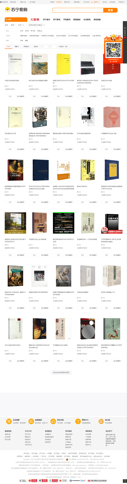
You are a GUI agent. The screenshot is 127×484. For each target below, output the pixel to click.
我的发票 (68, 447)
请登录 (52, 2)
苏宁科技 (26, 453)
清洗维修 (97, 20)
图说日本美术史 (82, 186)
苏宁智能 (91, 453)
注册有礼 (59, 2)
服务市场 (88, 442)
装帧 (7, 40)
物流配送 (48, 431)
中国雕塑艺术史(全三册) (108, 133)
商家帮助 (88, 439)
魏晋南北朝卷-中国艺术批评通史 (63, 133)
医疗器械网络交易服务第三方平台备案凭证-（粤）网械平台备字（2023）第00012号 (37, 468)
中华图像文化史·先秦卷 (60, 345)
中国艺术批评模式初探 (12, 80)
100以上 (39, 31)
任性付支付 (28, 445)
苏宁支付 (28, 434)
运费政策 (48, 434)
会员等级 (7, 437)
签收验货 (48, 439)
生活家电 (87, 20)
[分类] (16, 19)
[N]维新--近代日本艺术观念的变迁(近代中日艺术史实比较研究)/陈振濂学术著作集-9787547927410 (63, 189)
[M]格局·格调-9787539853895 (38, 292)
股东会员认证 (98, 456)
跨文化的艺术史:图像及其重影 (38, 80)
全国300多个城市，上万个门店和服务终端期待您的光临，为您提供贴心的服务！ (111, 440)
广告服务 (88, 437)
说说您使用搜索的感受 (61, 372)
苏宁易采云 (99, 453)
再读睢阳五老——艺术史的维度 (87, 239)
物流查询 (48, 442)
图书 (12, 25)
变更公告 (69, 468)
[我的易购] (77, 2)
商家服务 (88, 431)
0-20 (21, 31)
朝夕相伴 (107, 456)
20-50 (27, 31)
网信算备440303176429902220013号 (89, 471)
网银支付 (28, 437)
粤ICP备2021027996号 (97, 459)
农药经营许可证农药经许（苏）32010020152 (102, 468)
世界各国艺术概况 (35, 25)
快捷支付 (28, 439)
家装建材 (76, 20)
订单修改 (68, 442)
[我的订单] (68, 2)
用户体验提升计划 (85, 456)
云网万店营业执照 (80, 468)
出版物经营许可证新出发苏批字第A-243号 (61, 462)
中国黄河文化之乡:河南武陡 (37, 239)
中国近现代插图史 (82, 292)
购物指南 (8, 431)
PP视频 (49, 453)
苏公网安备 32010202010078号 (77, 459)
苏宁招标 (67, 456)
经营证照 (46, 465)
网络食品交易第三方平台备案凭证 (29, 465)
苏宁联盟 (51, 456)
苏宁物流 (57, 453)
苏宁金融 (34, 453)
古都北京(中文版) (106, 80)
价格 (7, 31)
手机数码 (66, 20)
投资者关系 (82, 453)
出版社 (8, 36)
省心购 (107, 420)
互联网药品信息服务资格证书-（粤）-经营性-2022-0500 (94, 462)
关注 (10, 96)
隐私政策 (75, 456)
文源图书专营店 (10, 89)
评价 (7, 86)
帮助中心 (85, 420)
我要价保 (68, 437)
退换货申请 (68, 445)
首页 (6, 25)
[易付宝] (105, 2)
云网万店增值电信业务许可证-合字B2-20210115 (30, 462)
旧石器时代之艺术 (10, 133)
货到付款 (28, 442)
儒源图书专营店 (58, 89)
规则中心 (88, 445)
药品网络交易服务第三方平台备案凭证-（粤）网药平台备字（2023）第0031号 (51, 471)
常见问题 (7, 439)
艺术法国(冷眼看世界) (84, 133)
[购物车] (96, 2)
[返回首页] (4, 2)
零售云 (64, 453)
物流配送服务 (49, 437)
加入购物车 (20, 96)
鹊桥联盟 (59, 456)
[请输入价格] (45, 46)
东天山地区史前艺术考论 (12, 345)
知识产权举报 (72, 453)
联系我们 (20, 456)
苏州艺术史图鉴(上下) (108, 292)
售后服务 (68, 431)
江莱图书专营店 (106, 248)
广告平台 (43, 456)
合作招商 (88, 434)
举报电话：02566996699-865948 (98, 465)
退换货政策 (68, 434)
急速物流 (38, 420)
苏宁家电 (56, 20)
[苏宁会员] (86, 2)
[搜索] (79, 10)
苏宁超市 (46, 20)
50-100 (33, 31)
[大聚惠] (35, 19)
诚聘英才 (28, 456)
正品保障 (16, 420)
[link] (8, 46)
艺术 (20, 25)
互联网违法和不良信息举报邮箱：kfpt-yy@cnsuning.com (68, 465)
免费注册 (7, 434)
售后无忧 (60, 420)
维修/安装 (68, 439)
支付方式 (28, 431)
